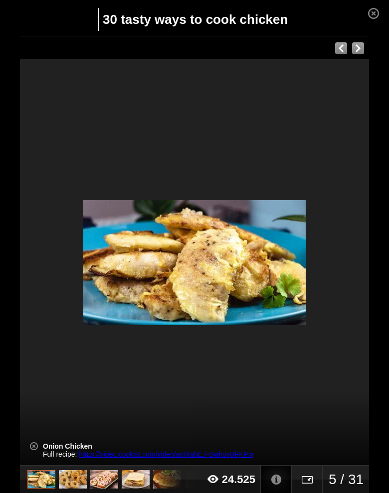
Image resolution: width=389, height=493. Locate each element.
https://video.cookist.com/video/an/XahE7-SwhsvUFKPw (166, 454)
